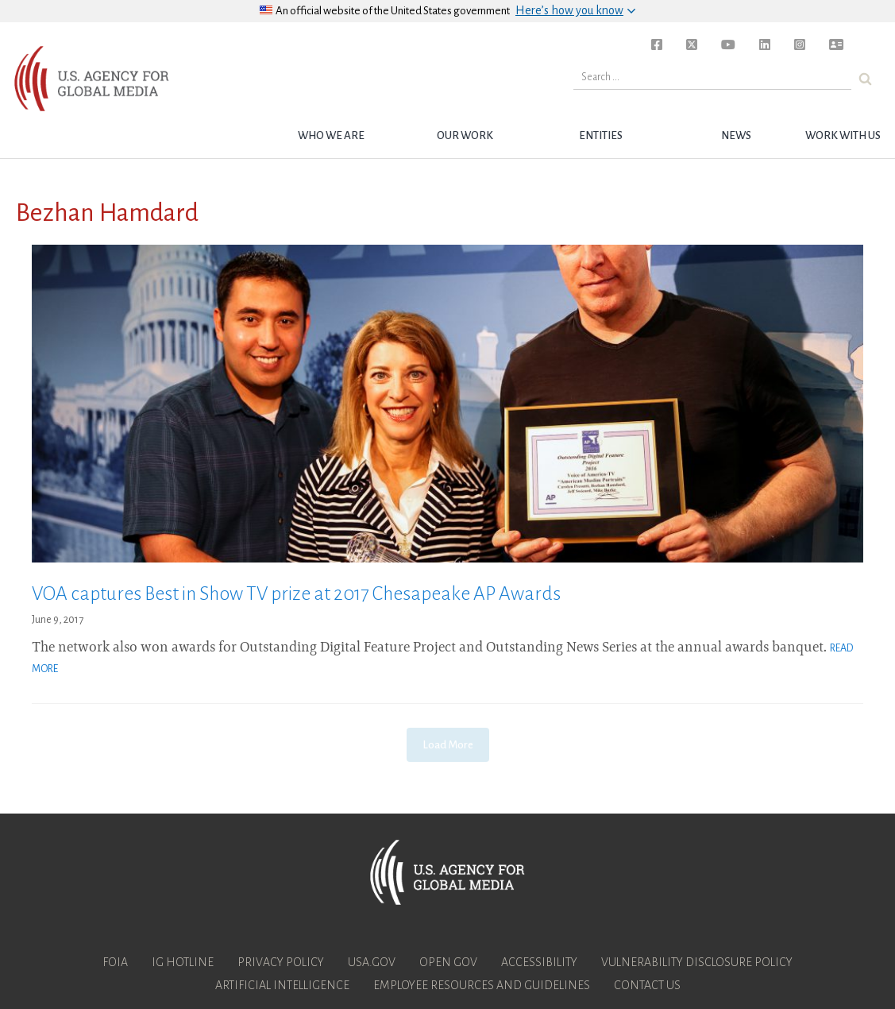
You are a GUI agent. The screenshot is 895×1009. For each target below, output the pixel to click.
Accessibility (539, 962)
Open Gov (448, 962)
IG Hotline (183, 962)
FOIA (115, 962)
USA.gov (371, 962)
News (736, 135)
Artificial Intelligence (282, 985)
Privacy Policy (280, 962)
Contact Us (647, 985)
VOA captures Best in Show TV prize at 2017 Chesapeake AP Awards (296, 593)
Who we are (331, 135)
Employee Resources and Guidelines (481, 985)
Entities (601, 135)
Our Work (465, 135)
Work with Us (843, 135)
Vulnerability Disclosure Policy (697, 962)
